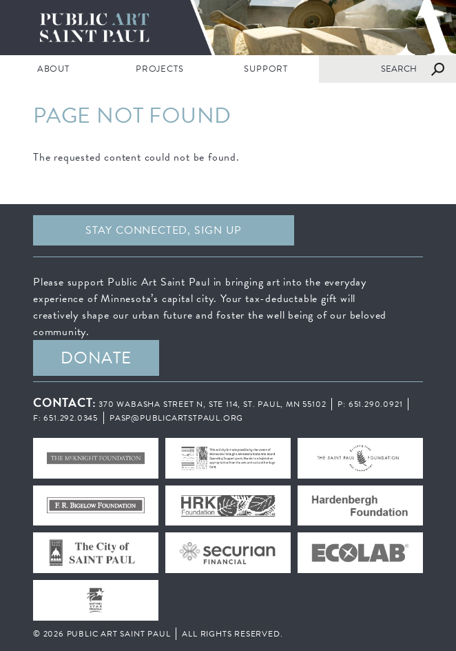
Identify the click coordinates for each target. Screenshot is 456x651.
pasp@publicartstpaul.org (176, 418)
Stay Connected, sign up (163, 230)
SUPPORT (266, 69)
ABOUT (53, 69)
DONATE (96, 357)
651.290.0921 (376, 404)
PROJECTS (159, 69)
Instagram (389, 230)
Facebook (328, 230)
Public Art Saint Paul (228, 27)
